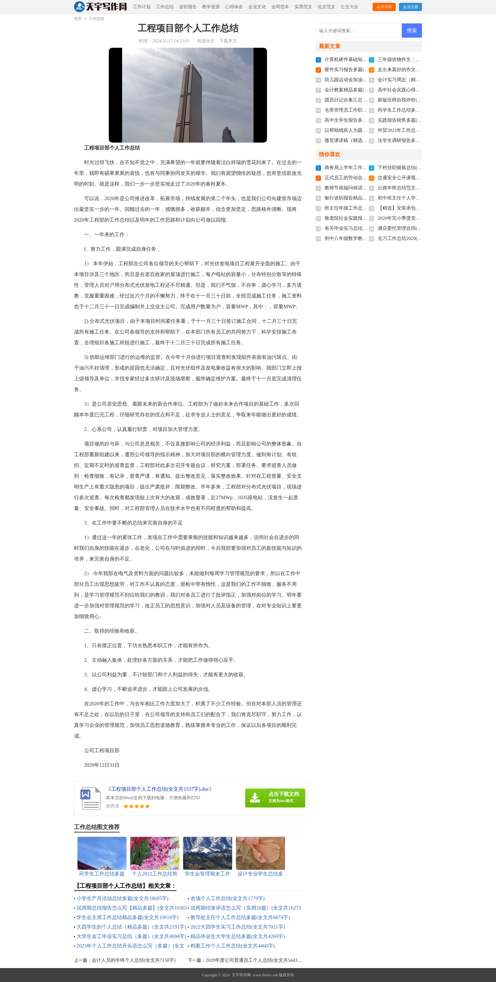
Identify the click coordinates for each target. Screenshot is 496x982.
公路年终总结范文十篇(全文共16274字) (418, 187)
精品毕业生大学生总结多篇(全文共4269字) (237, 936)
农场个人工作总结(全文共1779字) (227, 898)
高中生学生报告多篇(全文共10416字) (363, 120)
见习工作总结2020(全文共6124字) (412, 238)
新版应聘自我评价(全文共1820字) (412, 99)
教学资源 (211, 6)
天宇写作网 (241, 975)
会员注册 (410, 7)
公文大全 (349, 6)
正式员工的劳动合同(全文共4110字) (362, 177)
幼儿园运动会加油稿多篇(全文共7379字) (366, 79)
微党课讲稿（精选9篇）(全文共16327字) (366, 140)
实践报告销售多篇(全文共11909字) (414, 120)
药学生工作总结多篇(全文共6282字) (415, 110)
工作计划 (142, 6)
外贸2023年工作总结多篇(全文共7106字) (420, 130)
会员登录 (384, 7)
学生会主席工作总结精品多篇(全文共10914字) (128, 917)
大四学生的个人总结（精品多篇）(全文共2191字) (131, 927)
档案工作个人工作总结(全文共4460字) (232, 945)
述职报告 (188, 6)
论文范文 (326, 6)
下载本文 (228, 41)
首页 (78, 18)
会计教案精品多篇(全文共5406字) (359, 89)
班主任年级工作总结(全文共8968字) (362, 208)
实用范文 (303, 6)
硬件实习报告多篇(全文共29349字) (361, 69)
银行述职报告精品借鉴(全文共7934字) (364, 197)
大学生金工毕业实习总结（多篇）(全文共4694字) (131, 936)
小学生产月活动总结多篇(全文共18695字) (123, 898)
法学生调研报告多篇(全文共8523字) (415, 140)
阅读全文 (206, 41)
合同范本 (280, 6)
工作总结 (165, 6)
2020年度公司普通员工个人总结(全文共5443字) (255, 960)
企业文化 (257, 6)
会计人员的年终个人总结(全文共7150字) (134, 960)
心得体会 (234, 6)
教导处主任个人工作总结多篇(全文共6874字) (240, 917)
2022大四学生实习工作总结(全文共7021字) (237, 927)
